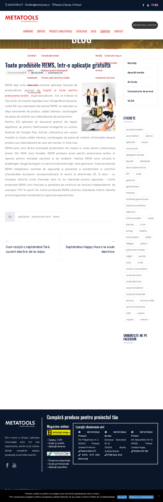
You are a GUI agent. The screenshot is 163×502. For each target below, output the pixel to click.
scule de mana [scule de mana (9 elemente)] (133, 275)
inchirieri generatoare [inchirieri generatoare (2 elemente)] (137, 199)
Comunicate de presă (140, 91)
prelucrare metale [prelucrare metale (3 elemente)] (135, 250)
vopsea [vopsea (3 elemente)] (130, 319)
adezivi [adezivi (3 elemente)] (149, 136)
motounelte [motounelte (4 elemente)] (132, 237)
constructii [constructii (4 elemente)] (132, 148)
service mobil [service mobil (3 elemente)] (147, 300)
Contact (118, 31)
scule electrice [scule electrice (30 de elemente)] (134, 281)
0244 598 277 (14, 4)
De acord (122, 497)
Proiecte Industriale (60, 31)
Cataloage (81, 31)
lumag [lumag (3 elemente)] (129, 231)
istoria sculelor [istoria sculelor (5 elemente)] (133, 218)
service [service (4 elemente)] (130, 300)
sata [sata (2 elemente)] (128, 262)
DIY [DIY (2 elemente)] (127, 174)
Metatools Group (145, 25)
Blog (93, 31)
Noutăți (132, 63)
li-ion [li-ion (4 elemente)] (143, 224)
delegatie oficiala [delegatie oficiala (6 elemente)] (135, 155)
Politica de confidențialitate (141, 497)
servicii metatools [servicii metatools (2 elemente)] (135, 307)
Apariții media (136, 72)
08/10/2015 (38, 72)
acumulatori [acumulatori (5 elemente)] (132, 136)
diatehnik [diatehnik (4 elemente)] (145, 161)
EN (154, 5)
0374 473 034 (91, 455)
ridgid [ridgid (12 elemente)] (129, 256)
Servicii (41, 31)
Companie (28, 31)
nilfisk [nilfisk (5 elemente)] (148, 237)
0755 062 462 (114, 455)
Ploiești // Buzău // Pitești (70, 4)
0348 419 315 (141, 451)
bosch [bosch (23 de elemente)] (145, 142)
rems (56, 216)
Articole (132, 82)
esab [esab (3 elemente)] (138, 174)
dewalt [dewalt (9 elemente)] (129, 161)
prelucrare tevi (41, 216)
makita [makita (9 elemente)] (143, 231)
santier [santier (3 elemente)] (142, 256)
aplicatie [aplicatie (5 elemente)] (130, 142)
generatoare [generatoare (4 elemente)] (132, 186)
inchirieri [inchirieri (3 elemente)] (130, 193)
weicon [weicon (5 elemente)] (144, 319)
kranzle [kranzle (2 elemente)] (130, 224)
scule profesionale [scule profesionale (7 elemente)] (135, 294)
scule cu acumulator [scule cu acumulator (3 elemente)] (137, 269)
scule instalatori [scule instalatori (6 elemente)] (134, 288)
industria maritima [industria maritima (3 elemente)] (136, 205)
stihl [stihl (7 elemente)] (128, 313)
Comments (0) (58, 72)
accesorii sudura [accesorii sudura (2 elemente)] (134, 129)
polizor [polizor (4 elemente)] (143, 243)
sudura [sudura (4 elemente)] (140, 313)
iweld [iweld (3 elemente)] (150, 218)
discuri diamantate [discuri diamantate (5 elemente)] (136, 167)
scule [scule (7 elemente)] (140, 262)
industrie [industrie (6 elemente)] (130, 212)
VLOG (131, 100)
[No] (159, 495)
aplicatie (23, 216)
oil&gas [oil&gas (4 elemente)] (130, 243)
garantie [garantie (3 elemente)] (130, 180)
